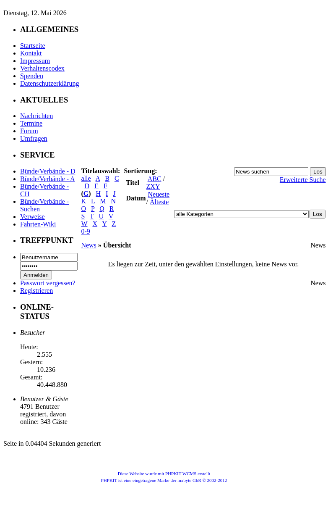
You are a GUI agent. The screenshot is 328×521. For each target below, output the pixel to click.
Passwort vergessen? (47, 283)
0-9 (85, 231)
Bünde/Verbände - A (47, 178)
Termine (31, 123)
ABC (154, 178)
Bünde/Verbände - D (47, 171)
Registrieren (36, 290)
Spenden (31, 75)
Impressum (35, 60)
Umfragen (33, 138)
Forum (29, 130)
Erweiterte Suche (303, 179)
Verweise (32, 216)
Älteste (159, 201)
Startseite (32, 45)
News (88, 245)
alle (86, 178)
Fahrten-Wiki (38, 224)
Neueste (159, 194)
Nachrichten (36, 115)
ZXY (153, 186)
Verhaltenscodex (42, 68)
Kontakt (31, 53)
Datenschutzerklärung (49, 83)
